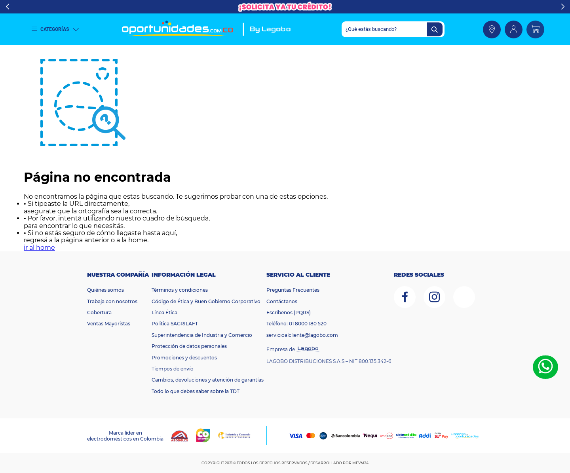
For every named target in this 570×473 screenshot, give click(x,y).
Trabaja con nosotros (112, 301)
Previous (7, 6)
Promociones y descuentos (184, 358)
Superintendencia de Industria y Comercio (202, 335)
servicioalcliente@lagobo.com (302, 335)
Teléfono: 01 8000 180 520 (296, 324)
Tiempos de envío (173, 369)
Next (562, 6)
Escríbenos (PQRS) (288, 312)
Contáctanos (281, 301)
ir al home (39, 247)
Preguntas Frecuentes (292, 290)
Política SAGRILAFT (175, 324)
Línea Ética (164, 312)
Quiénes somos (105, 290)
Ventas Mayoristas (108, 324)
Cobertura (99, 312)
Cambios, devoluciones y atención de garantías (208, 380)
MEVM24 (360, 463)
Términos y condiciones (180, 290)
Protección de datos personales (189, 346)
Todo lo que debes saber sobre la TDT (195, 391)
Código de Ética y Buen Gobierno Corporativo (206, 301)
